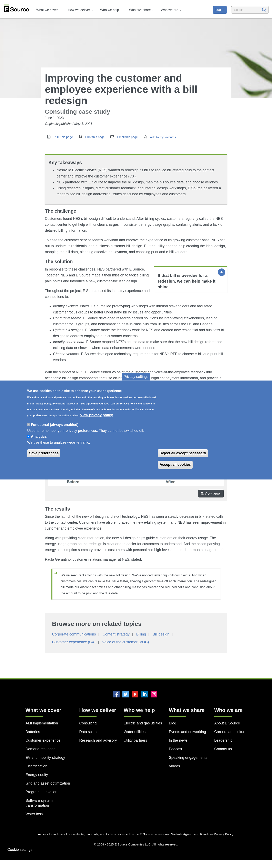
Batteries (33, 732)
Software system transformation (39, 802)
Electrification (36, 766)
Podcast (175, 749)
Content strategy (116, 634)
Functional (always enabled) (54, 425)
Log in (219, 9)
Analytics (39, 436)
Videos (174, 766)
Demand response (41, 749)
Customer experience (43, 740)
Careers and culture (230, 732)
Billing (141, 634)
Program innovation (41, 792)
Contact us (223, 749)
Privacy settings (136, 377)
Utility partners (135, 740)
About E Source (227, 723)
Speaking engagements (188, 758)
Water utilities (134, 732)
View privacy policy (96, 415)
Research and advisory (98, 740)
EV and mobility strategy (45, 758)
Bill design (161, 634)
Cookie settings (19, 850)
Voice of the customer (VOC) (125, 642)
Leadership (223, 740)
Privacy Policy (223, 834)
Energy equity (37, 775)
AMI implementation (42, 723)
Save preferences (44, 453)
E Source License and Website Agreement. (169, 834)
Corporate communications (74, 634)
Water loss (34, 814)
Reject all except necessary (183, 453)
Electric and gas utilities (143, 723)
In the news (178, 740)
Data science (89, 732)
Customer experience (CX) (73, 642)
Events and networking (187, 732)
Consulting (88, 723)
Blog (172, 723)
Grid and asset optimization (48, 783)
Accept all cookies (175, 465)
